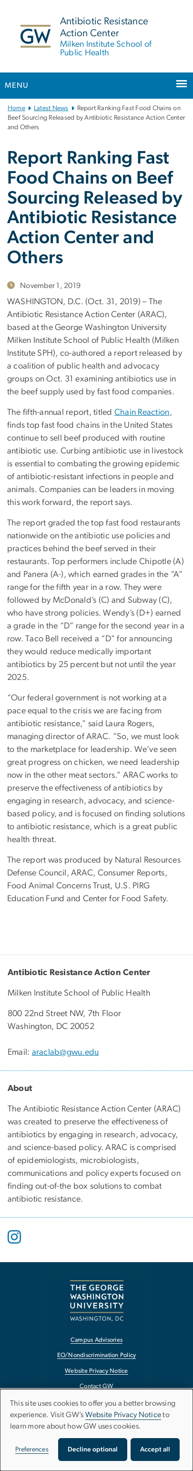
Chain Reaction (142, 412)
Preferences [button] (32, 1449)
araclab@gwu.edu (65, 1052)
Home (16, 108)
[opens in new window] (15, 1244)
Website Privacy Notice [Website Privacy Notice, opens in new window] (96, 1371)
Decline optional (93, 1449)
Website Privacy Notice (123, 1415)
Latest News (51, 108)
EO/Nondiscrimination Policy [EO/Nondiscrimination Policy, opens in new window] (96, 1355)
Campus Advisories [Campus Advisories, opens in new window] (96, 1340)
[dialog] (96, 1430)
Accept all (155, 1449)
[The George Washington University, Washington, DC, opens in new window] (96, 1300)
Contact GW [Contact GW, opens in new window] (96, 1386)
